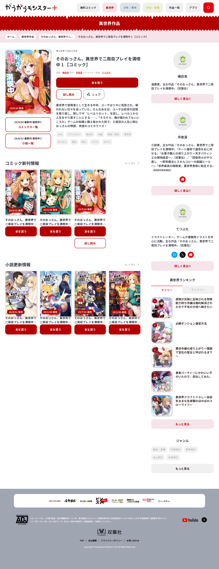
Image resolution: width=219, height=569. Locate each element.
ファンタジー (74, 134)
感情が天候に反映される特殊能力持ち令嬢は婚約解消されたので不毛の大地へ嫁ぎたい (194, 303)
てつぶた (106, 72)
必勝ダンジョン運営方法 (191, 323)
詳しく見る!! (182, 99)
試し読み (68, 94)
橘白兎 (65, 72)
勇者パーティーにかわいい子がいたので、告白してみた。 (194, 375)
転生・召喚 (113, 134)
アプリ (193, 7)
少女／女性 (153, 7)
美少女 (89, 134)
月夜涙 (79, 72)
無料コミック (88, 7)
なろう (107, 141)
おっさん (62, 141)
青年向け (191, 449)
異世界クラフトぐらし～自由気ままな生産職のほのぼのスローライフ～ (194, 401)
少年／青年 (130, 7)
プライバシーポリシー (111, 540)
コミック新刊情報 (22, 163)
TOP (82, 540)
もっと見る (182, 424)
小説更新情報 (18, 263)
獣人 (84, 141)
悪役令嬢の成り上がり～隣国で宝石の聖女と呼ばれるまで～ (194, 352)
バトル (95, 141)
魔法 (74, 141)
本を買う (97, 83)
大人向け (158, 457)
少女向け (173, 457)
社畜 (100, 134)
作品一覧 (174, 7)
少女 (60, 134)
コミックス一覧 (28, 124)
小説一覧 (28, 141)
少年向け (176, 449)
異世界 (110, 7)
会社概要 (92, 540)
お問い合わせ (132, 540)
